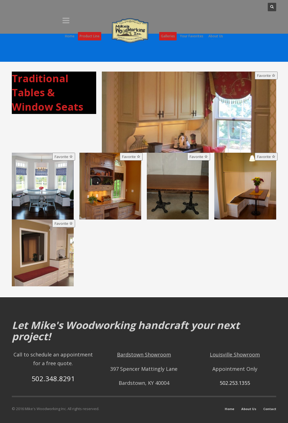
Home (229, 409)
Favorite (266, 75)
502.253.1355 (235, 382)
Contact (269, 409)
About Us (248, 409)
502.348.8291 (53, 378)
